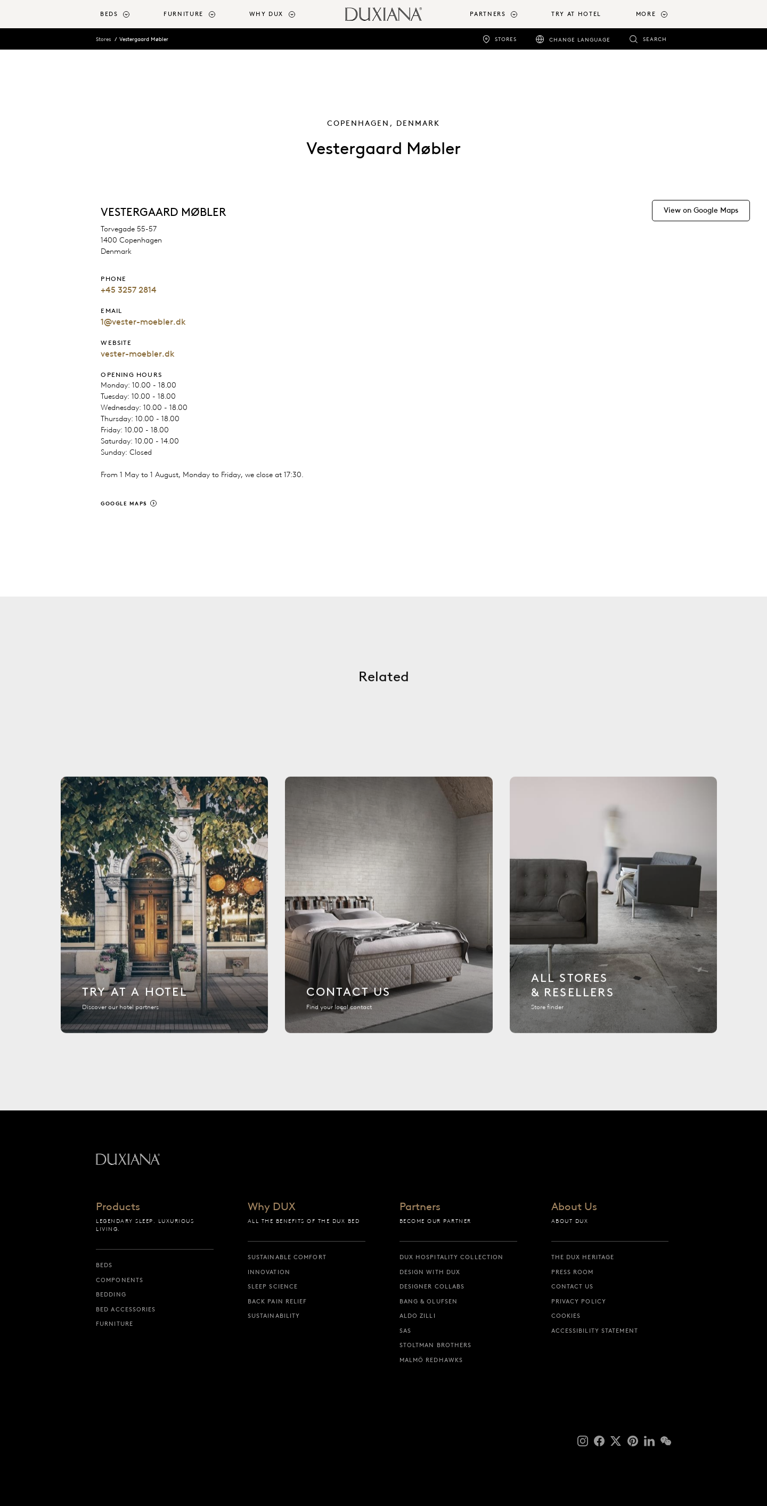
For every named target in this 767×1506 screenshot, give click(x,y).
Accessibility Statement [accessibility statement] (594, 1330)
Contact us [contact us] (572, 1286)
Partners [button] (487, 14)
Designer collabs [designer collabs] (432, 1286)
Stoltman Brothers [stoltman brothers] (435, 1345)
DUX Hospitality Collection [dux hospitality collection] (451, 1257)
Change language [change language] (579, 39)
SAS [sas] (405, 1330)
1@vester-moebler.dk (143, 322)
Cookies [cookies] (566, 1315)
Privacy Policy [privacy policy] (578, 1301)
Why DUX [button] (266, 14)
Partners (419, 1207)
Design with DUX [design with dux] (430, 1272)
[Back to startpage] (383, 14)
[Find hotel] (164, 913)
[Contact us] (388, 913)
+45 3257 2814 (129, 290)
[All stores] (613, 913)
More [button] (646, 14)
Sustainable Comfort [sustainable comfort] (287, 1257)
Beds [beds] (104, 1265)
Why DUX (272, 1207)
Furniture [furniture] (114, 1323)
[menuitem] (127, 14)
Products (118, 1207)
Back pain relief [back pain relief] (277, 1301)
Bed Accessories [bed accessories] (126, 1309)
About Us (574, 1207)
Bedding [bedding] (111, 1294)
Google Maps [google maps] (124, 503)
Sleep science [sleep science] (273, 1286)
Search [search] (655, 39)
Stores (103, 39)
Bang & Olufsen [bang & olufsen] (428, 1301)
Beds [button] (109, 14)
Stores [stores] (506, 39)
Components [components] (119, 1280)
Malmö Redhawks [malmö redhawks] (431, 1360)
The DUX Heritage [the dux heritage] (583, 1257)
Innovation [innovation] (269, 1272)
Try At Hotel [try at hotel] (576, 14)
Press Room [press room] (572, 1272)
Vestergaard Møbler (143, 39)
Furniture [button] (183, 14)
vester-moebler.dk (138, 354)
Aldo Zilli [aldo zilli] (417, 1315)
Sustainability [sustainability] (274, 1315)
